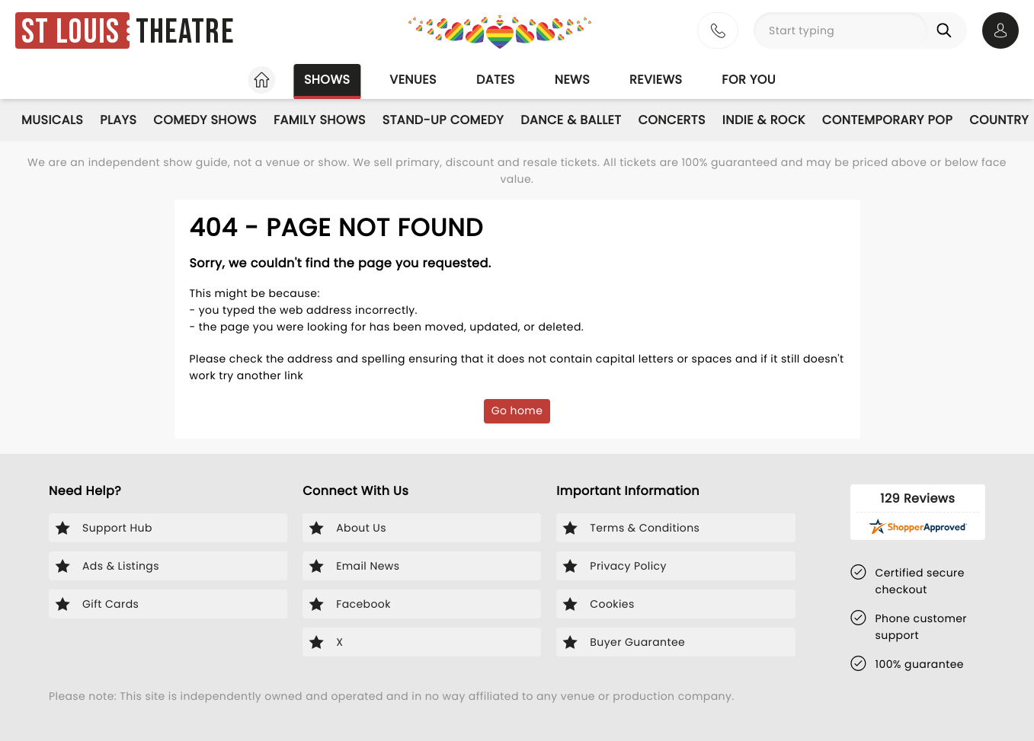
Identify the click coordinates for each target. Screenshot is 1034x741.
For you (749, 79)
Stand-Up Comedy (443, 120)
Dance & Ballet (570, 120)
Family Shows (320, 120)
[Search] (947, 30)
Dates (495, 79)
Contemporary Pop (887, 120)
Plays (118, 120)
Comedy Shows (205, 120)
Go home (517, 410)
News (572, 79)
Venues (413, 79)
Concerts (671, 120)
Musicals (52, 120)
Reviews (655, 79)
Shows (327, 79)
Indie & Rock (763, 120)
